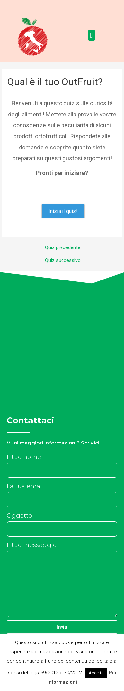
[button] (91, 35)
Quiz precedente (62, 247)
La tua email (25, 486)
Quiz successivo (63, 260)
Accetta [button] (96, 672)
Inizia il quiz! (63, 211)
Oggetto (19, 515)
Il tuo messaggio (32, 545)
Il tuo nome (24, 457)
